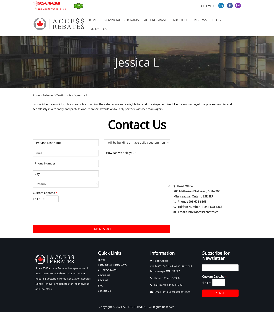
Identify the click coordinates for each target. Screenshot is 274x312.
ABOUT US (180, 20)
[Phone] (66, 163)
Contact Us (97, 29)
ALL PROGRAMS (155, 20)
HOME (92, 20)
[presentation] (60, 219)
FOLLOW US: (208, 6)
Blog (216, 20)
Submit (220, 293)
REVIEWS (200, 20)
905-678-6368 (49, 3)
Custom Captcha (45, 193)
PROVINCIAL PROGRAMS (120, 20)
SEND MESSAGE (101, 229)
